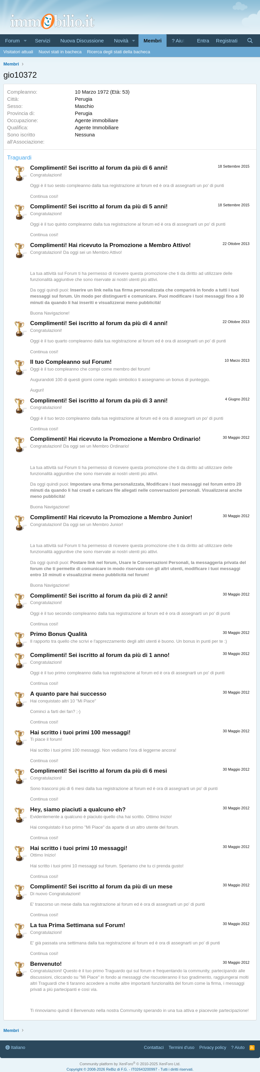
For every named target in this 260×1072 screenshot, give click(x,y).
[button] (25, 40)
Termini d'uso (181, 1047)
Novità (121, 40)
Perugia (83, 99)
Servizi (42, 40)
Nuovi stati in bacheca (60, 51)
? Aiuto (179, 40)
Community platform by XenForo (130, 1064)
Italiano (15, 1047)
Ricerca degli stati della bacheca (118, 51)
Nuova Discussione (82, 40)
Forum (12, 40)
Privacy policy (212, 1047)
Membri (152, 40)
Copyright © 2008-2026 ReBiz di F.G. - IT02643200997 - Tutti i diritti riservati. (130, 1069)
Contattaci (154, 1047)
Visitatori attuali (18, 51)
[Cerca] (250, 40)
